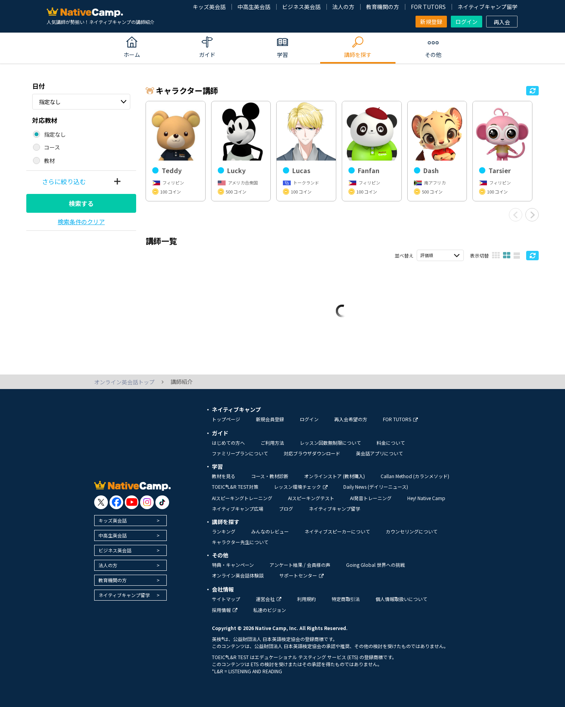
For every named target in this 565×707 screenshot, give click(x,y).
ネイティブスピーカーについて (337, 531)
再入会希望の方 (350, 419)
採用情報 (224, 610)
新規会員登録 (270, 419)
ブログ (286, 508)
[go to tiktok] (162, 502)
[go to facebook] (116, 502)
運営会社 (268, 599)
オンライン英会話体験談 (238, 575)
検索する (81, 203)
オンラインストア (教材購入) (334, 476)
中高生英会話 (253, 7)
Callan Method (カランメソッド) (415, 476)
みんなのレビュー (270, 531)
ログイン (467, 22)
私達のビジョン (269, 610)
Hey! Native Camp (426, 498)
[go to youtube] (132, 502)
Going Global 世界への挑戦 (375, 564)
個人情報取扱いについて (401, 599)
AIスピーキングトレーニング (242, 498)
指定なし (50, 102)
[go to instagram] (147, 502)
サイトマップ (226, 599)
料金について (391, 442)
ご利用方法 (272, 442)
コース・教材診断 (269, 476)
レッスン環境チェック (301, 486)
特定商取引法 (346, 599)
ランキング (223, 531)
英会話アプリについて (379, 453)
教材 (49, 160)
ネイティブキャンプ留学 (487, 7)
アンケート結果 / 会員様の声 (300, 564)
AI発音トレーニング (371, 498)
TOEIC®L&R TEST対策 (235, 486)
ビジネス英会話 (301, 7)
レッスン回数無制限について (330, 442)
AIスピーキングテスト (311, 498)
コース (52, 147)
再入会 (502, 22)
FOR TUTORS (428, 7)
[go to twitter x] (101, 502)
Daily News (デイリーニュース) (375, 486)
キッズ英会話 (209, 7)
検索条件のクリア (81, 221)
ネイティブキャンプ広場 (237, 508)
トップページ (226, 419)
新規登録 (431, 22)
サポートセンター (301, 575)
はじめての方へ (228, 442)
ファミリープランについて (240, 453)
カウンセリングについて (411, 531)
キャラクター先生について (240, 542)
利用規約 (306, 599)
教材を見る (223, 476)
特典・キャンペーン (233, 564)
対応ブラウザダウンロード (312, 453)
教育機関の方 (382, 7)
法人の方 (343, 7)
